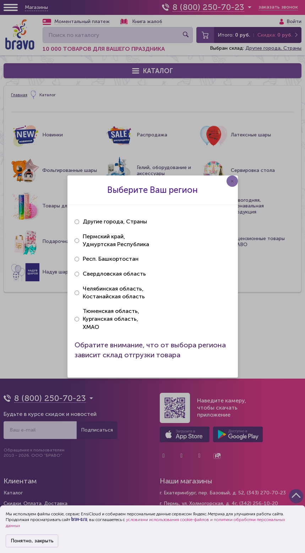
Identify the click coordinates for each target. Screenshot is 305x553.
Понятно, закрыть (32, 541)
